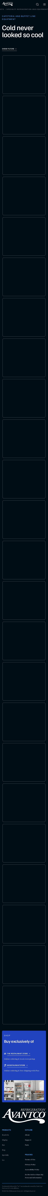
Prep (3, 1150)
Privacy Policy (30, 1165)
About (27, 1135)
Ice (3, 1160)
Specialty (5, 1155)
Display (5, 1140)
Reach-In (5, 1135)
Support (28, 1140)
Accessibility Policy (32, 1170)
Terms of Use (30, 1160)
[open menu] (44, 4)
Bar (3, 1145)
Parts (27, 1145)
